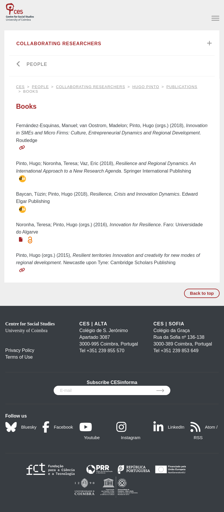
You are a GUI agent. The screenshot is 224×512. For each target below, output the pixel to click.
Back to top (202, 293)
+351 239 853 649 (179, 350)
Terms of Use (19, 357)
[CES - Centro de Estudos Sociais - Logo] (20, 10)
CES (20, 87)
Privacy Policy (19, 350)
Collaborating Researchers (58, 43)
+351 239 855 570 (105, 350)
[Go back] (18, 65)
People (37, 64)
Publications (181, 87)
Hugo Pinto (145, 87)
